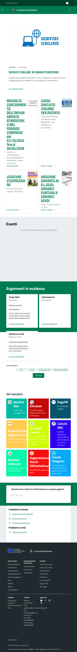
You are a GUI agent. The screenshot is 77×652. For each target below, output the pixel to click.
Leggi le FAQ (44, 583)
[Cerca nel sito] (69, 10)
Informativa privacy (46, 564)
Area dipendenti (13, 590)
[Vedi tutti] (17, 90)
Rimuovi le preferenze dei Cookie (18, 645)
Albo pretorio (28, 573)
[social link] (41, 600)
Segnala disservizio (14, 574)
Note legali (43, 586)
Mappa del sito (12, 640)
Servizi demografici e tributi (14, 578)
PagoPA (10, 583)
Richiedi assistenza (14, 564)
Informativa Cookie (46, 567)
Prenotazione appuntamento (13, 569)
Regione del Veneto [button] (11, 3)
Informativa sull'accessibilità (45, 578)
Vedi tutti (38, 375)
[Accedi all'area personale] (68, 3)
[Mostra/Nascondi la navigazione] (2, 10)
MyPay (10, 586)
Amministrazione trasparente (29, 568)
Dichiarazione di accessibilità (45, 572)
